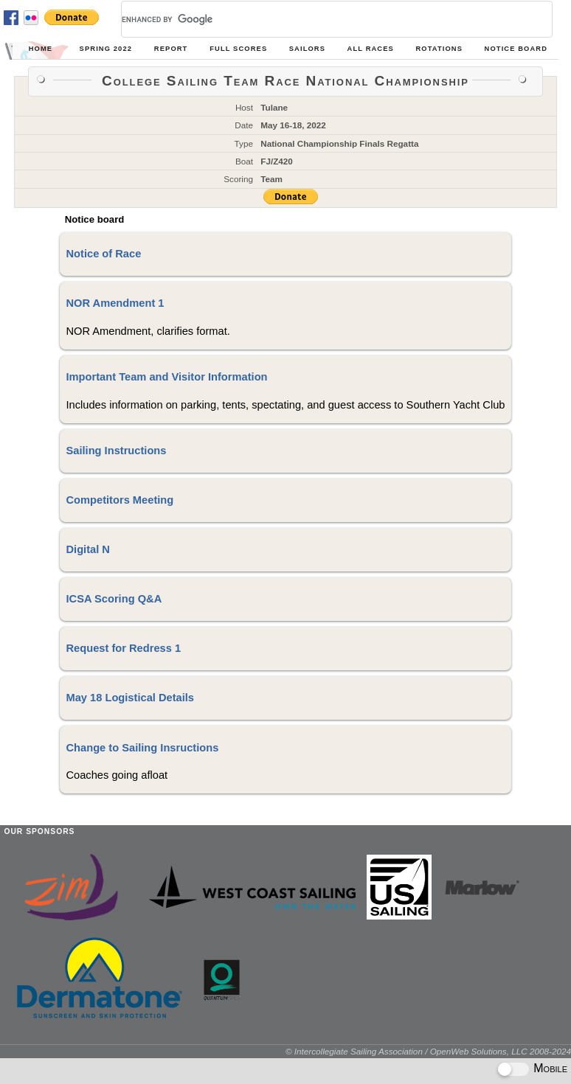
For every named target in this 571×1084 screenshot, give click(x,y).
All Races (370, 48)
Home (40, 48)
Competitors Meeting (119, 500)
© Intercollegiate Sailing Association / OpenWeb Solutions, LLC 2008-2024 (428, 1051)
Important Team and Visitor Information (166, 377)
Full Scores (238, 48)
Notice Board (516, 48)
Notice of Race (103, 254)
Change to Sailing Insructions (142, 748)
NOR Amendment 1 (115, 303)
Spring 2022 (106, 48)
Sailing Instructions (116, 450)
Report (171, 48)
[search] (319, 19)
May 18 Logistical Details (130, 697)
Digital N (87, 549)
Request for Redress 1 (123, 648)
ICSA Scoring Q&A (114, 599)
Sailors (307, 48)
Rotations (439, 48)
